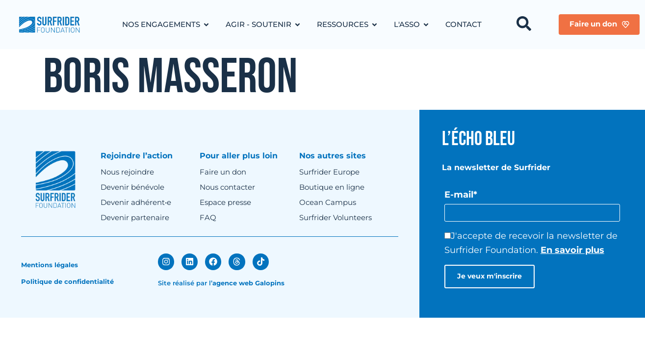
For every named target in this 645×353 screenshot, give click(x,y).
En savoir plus (572, 250)
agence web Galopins (248, 282)
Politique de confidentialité (67, 281)
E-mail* (460, 194)
